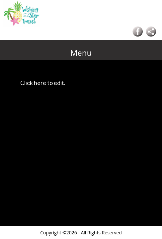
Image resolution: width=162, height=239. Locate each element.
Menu (81, 52)
